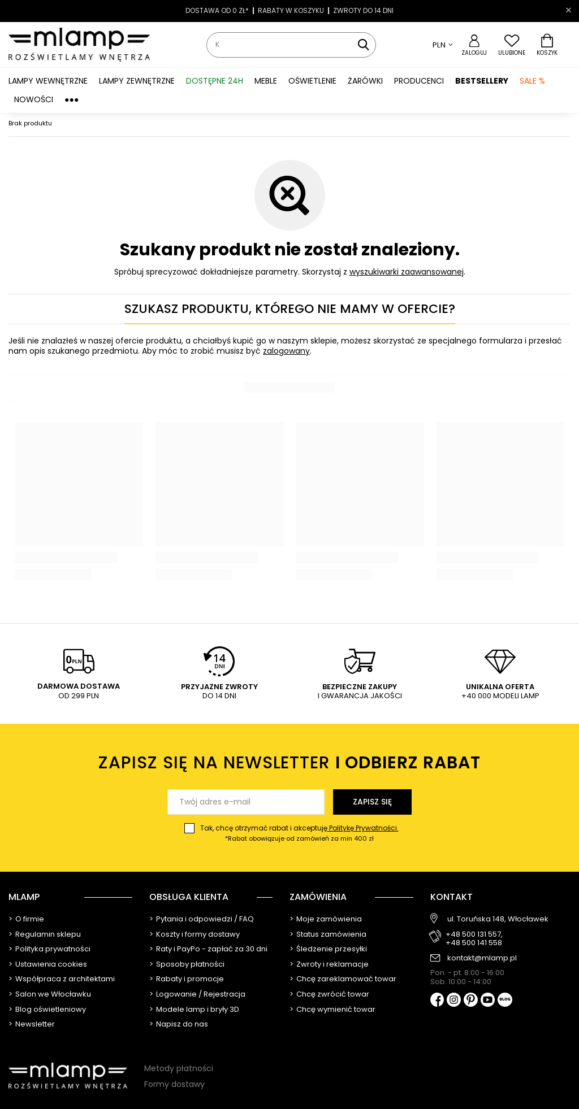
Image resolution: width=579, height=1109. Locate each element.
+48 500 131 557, (474, 934)
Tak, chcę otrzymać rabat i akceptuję (299, 833)
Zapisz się (372, 801)
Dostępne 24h (214, 80)
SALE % (532, 80)
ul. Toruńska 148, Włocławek (497, 919)
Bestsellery (481, 80)
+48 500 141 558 (474, 942)
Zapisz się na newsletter (289, 763)
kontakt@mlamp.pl (482, 958)
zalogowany (286, 350)
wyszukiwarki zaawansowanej (406, 271)
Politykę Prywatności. (363, 828)
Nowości (33, 99)
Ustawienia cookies (51, 964)
